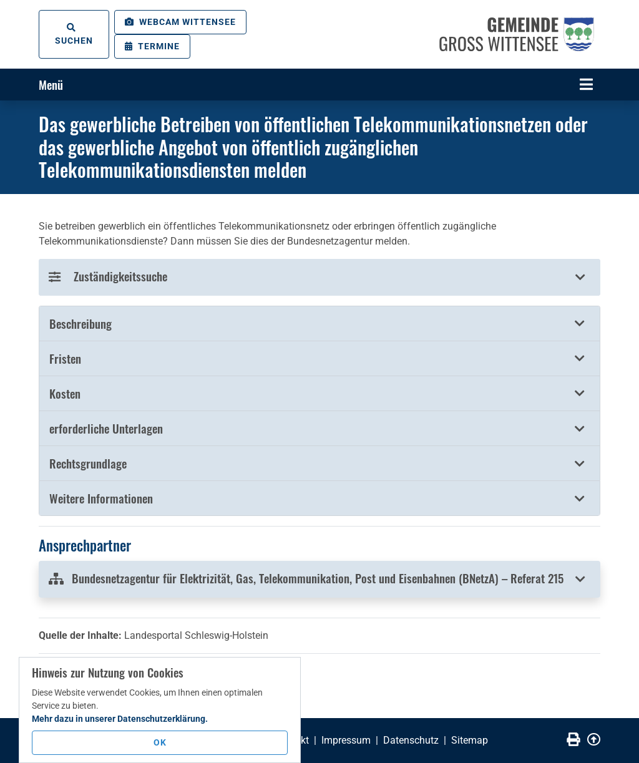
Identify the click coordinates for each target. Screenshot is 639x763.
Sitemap (469, 740)
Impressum (346, 740)
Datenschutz (411, 740)
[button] (319, 323)
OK (160, 742)
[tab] (319, 323)
